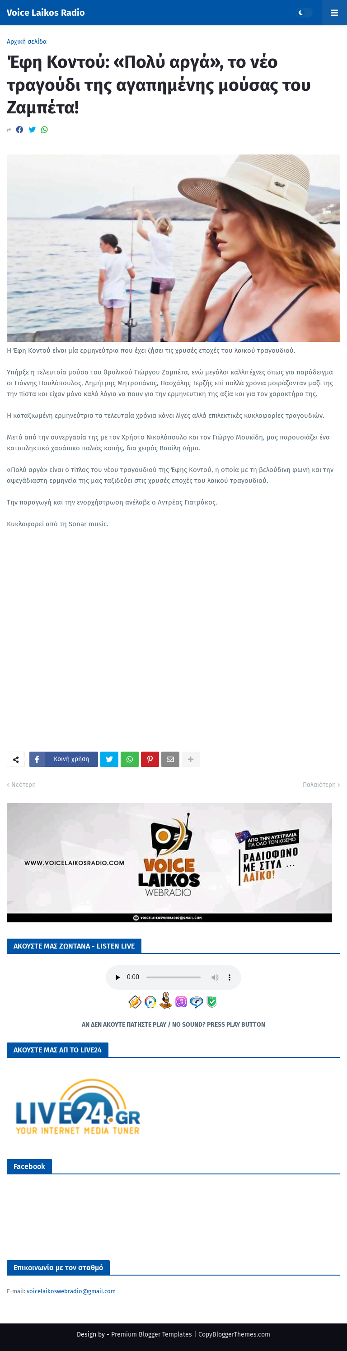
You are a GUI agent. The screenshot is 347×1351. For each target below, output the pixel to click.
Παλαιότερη (319, 785)
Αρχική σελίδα (27, 42)
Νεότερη (23, 785)
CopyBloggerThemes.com (234, 1334)
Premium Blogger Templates (151, 1334)
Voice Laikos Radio (46, 12)
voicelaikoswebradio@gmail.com (71, 1291)
